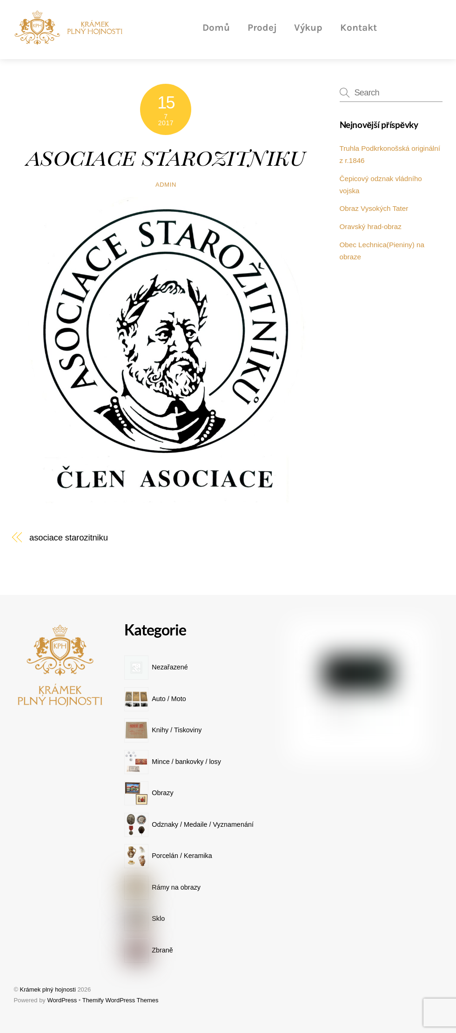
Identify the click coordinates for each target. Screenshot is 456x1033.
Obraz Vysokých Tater (374, 208)
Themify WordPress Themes (120, 1000)
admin (165, 184)
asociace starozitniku (166, 156)
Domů (216, 27)
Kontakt (358, 27)
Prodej (262, 27)
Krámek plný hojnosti (48, 989)
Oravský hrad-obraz (371, 226)
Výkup (308, 27)
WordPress (62, 1000)
